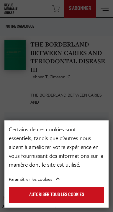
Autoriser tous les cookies (56, 195)
